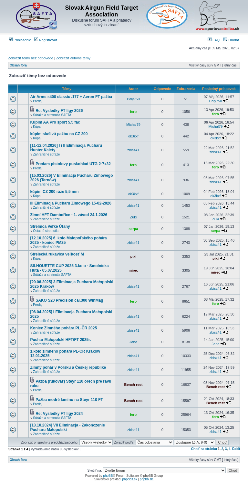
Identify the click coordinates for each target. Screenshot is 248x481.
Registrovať (45, 40)
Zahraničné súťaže (46, 154)
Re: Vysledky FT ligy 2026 (59, 110)
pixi (133, 256)
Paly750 (133, 99)
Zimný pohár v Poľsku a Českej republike (68, 367)
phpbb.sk (146, 479)
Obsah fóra (18, 65)
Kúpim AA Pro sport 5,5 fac (55, 122)
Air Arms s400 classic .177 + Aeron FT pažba (71, 97)
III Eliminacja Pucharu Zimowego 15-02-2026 (70, 203)
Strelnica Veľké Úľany (50, 226)
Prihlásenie (20, 40)
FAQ (214, 40)
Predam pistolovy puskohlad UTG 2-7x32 (73, 164)
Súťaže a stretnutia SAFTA (52, 115)
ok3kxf (133, 136)
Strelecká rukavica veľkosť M (57, 254)
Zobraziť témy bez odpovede (30, 58)
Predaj (37, 101)
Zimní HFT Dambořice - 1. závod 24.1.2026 (68, 215)
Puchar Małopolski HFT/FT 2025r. (60, 339)
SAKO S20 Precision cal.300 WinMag (69, 300)
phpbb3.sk (129, 479)
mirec (133, 270)
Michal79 (133, 124)
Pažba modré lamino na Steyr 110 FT (69, 399)
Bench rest (133, 384)
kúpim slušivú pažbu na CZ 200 (59, 134)
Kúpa (36, 126)
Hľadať (231, 40)
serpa (133, 229)
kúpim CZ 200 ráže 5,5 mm (54, 191)
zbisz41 (133, 150)
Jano (133, 342)
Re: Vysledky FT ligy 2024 (59, 413)
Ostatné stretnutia (45, 231)
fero (133, 112)
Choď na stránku (204, 449)
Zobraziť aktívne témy (73, 58)
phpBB (108, 475)
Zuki (133, 217)
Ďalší (236, 449)
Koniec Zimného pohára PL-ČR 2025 (63, 328)
